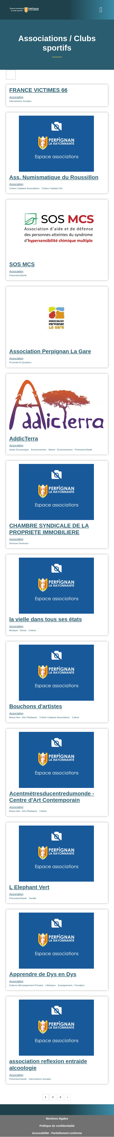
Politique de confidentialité (56, 1125)
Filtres (11, 75)
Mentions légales (57, 1118)
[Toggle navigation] (101, 10)
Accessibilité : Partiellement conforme (57, 1133)
